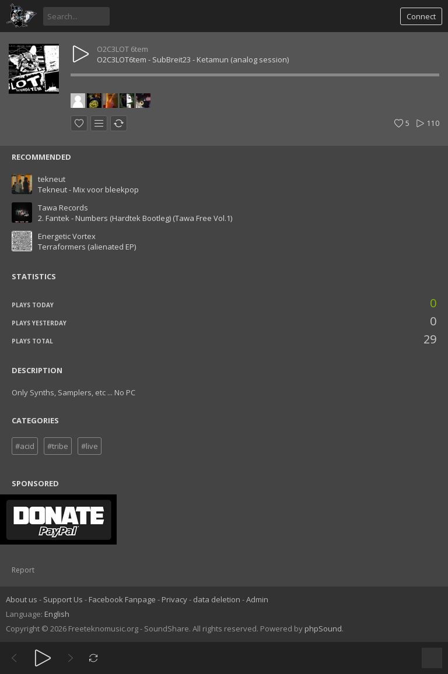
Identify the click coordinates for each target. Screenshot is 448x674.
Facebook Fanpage (122, 599)
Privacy (174, 599)
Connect (421, 16)
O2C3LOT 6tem (122, 49)
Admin (257, 599)
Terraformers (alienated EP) (87, 246)
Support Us (63, 599)
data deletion (216, 599)
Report (23, 570)
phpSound (323, 628)
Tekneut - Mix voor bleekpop (88, 189)
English (56, 614)
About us (21, 599)
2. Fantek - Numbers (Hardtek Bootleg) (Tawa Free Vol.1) (135, 218)
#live (89, 446)
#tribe (57, 446)
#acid (24, 446)
